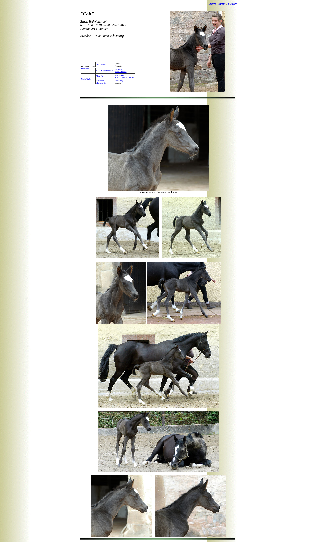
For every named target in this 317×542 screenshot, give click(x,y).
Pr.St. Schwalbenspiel (104, 70)
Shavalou (85, 69)
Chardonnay (120, 75)
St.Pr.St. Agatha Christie (124, 77)
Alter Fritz (100, 76)
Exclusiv (118, 69)
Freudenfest (100, 65)
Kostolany (119, 81)
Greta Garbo (86, 79)
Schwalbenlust (120, 71)
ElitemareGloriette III (101, 82)
